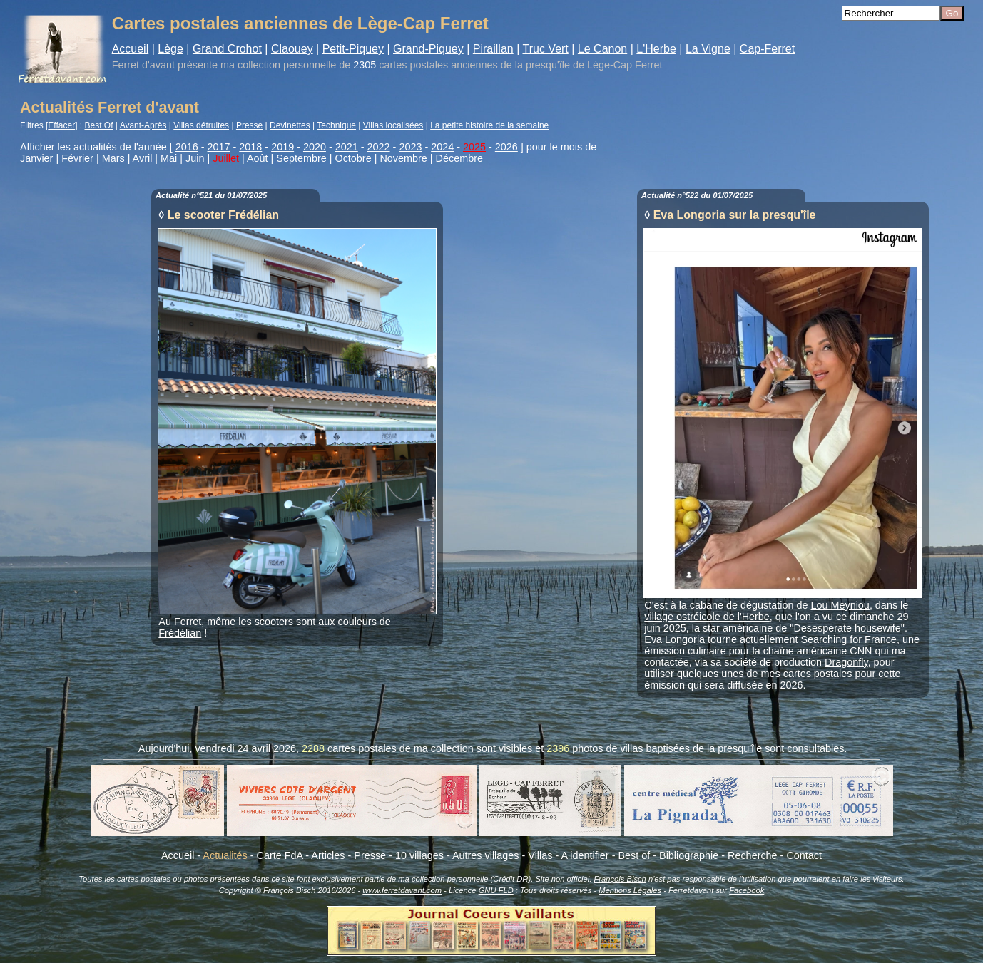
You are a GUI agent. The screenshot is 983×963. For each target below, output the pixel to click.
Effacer (61, 125)
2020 (314, 147)
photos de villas (607, 748)
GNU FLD (496, 890)
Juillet (226, 158)
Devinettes (290, 125)
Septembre (301, 158)
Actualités (225, 855)
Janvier (36, 158)
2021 (346, 147)
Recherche (753, 855)
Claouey (292, 49)
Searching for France (849, 639)
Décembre (459, 158)
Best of (634, 855)
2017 (219, 147)
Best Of (99, 125)
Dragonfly (846, 662)
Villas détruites (201, 125)
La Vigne (708, 49)
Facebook (746, 890)
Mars (113, 158)
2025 (474, 147)
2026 (506, 147)
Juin (194, 158)
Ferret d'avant (143, 65)
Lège (170, 49)
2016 (186, 147)
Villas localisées (393, 125)
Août (257, 158)
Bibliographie (688, 855)
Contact (804, 855)
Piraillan (493, 49)
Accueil (130, 49)
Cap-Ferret (767, 49)
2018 (250, 147)
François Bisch (620, 879)
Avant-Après (143, 125)
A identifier (584, 855)
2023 (410, 147)
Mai (169, 158)
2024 (442, 147)
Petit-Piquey (353, 49)
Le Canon (602, 49)
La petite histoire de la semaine (489, 125)
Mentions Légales (630, 890)
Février (77, 158)
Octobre (353, 158)
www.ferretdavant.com (402, 890)
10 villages (419, 855)
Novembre (403, 158)
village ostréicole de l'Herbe (707, 616)
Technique (336, 125)
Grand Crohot (227, 49)
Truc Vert (545, 49)
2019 (282, 147)
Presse (249, 125)
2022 (378, 147)
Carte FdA (280, 855)
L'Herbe (656, 49)
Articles (328, 855)
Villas (540, 855)
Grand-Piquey (428, 49)
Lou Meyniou (839, 605)
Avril (143, 158)
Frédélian (179, 633)
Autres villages (485, 855)
